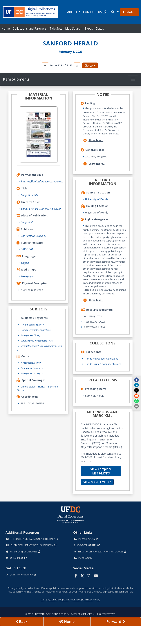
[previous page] (22, 621)
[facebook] (136, 379)
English (128, 12)
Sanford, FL (27, 222)
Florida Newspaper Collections (101, 358)
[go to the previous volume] (45, 65)
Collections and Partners (29, 28)
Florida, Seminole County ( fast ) (37, 330)
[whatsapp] (136, 401)
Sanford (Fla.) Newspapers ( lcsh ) (37, 340)
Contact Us (94, 12)
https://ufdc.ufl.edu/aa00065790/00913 (42, 181)
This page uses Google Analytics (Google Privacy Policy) (70, 599)
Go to (89, 65)
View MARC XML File (97, 482)
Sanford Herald (29, 195)
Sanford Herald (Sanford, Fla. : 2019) (41, 208)
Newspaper (27, 276)
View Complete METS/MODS (101, 471)
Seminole (53, 386)
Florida (42, 386)
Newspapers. (31, 362)
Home (5, 28)
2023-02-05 (27, 249)
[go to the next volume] (77, 65)
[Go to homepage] (67, 621)
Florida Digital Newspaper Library (103, 364)
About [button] (72, 12)
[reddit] (136, 395)
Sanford (21, 390)
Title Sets (55, 28)
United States (28, 386)
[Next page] (115, 621)
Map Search (73, 28)
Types (88, 28)
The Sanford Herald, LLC (34, 236)
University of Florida (96, 199)
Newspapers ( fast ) (30, 335)
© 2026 (70, 614)
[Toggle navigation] (133, 79)
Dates (100, 28)
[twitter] (136, 390)
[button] (114, 12)
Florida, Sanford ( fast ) (32, 324)
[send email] (136, 406)
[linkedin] (136, 385)
